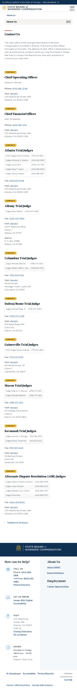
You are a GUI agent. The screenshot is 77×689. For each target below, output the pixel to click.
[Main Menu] (71, 8)
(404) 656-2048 (19, 88)
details (14, 94)
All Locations (20, 635)
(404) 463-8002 (17, 502)
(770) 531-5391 (16, 357)
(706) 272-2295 (16, 316)
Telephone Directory (17, 522)
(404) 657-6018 (16, 181)
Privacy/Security (46, 673)
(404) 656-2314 (19, 125)
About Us (11, 15)
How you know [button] (49, 2)
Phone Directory (21, 585)
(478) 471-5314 (16, 402)
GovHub (68, 680)
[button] (68, 21)
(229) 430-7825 (16, 218)
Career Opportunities (58, 586)
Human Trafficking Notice (18, 685)
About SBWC (54, 567)
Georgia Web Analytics (42, 685)
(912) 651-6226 (16, 448)
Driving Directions (22, 631)
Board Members (55, 573)
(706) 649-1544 (16, 275)
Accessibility (29, 673)
